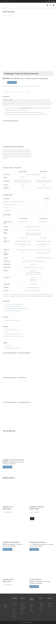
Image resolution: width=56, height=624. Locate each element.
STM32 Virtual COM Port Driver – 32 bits (14, 334)
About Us (15, 602)
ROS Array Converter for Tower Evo (13, 348)
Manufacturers (26, 86)
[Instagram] (54, 1)
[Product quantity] (4, 82)
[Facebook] (46, 1)
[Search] (50, 5)
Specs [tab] (13, 91)
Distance (17, 86)
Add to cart (12, 82)
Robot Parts (32, 86)
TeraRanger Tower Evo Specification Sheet (14, 304)
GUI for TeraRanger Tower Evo (12, 329)
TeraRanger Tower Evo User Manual (13, 306)
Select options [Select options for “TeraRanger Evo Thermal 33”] (35, 512)
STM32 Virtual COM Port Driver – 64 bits (14, 336)
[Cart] (53, 5)
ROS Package (8, 345)
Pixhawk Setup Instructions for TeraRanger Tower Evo (17, 308)
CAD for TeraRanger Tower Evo (12, 320)
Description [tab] (7, 91)
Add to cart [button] (7, 467)
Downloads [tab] (20, 91)
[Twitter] (49, 1)
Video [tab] (27, 91)
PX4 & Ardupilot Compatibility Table (13, 310)
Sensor (35, 86)
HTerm (6, 332)
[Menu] (47, 5)
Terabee (38, 86)
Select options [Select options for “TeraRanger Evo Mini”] (8, 584)
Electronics (21, 86)
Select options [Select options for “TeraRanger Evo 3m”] (8, 512)
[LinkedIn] (51, 1)
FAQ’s (14, 616)
